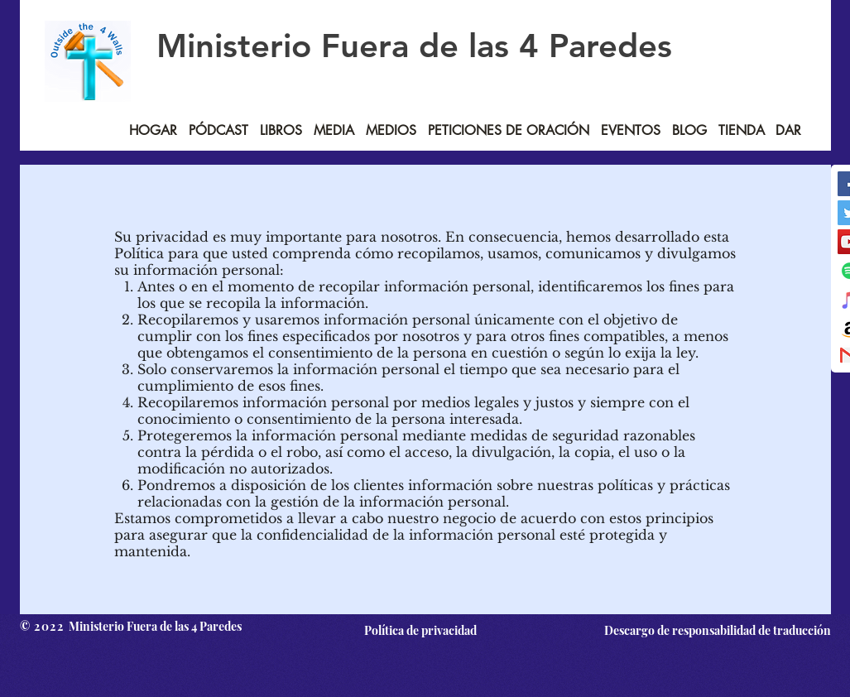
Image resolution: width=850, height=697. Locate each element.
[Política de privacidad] (421, 630)
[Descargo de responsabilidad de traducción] (714, 630)
